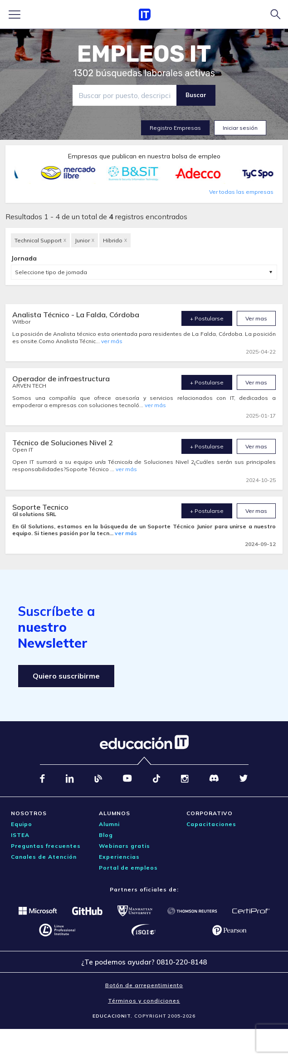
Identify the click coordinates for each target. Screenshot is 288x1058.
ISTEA (20, 835)
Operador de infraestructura (61, 378)
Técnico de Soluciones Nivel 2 (62, 442)
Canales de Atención (44, 856)
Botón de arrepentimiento (144, 985)
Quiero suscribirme (66, 675)
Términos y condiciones (144, 1000)
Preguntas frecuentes (46, 845)
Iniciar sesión (240, 127)
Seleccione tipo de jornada (51, 272)
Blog (106, 835)
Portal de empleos (128, 867)
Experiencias (119, 856)
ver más (111, 341)
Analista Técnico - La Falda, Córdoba (75, 314)
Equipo (21, 824)
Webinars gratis (124, 845)
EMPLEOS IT (144, 54)
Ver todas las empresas (241, 191)
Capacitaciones (211, 824)
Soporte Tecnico (40, 507)
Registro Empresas (175, 127)
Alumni (109, 824)
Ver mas (256, 318)
